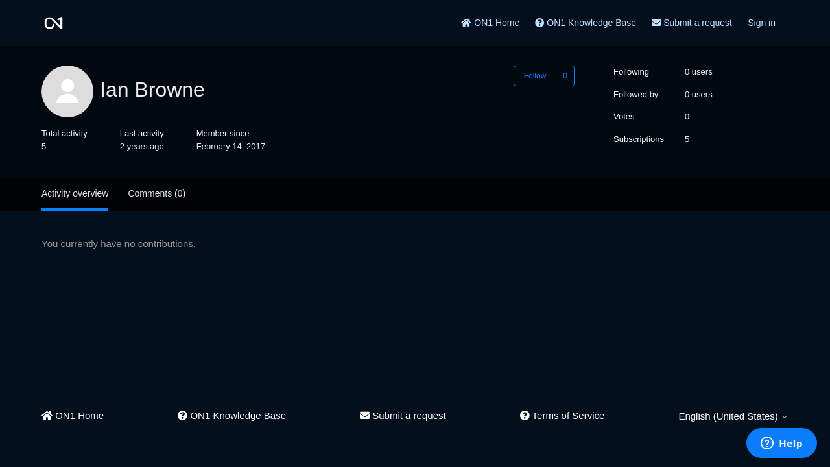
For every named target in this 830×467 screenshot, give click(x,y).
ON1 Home (490, 23)
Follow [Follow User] (535, 75)
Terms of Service (562, 415)
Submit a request (692, 23)
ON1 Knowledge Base (585, 23)
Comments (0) (156, 193)
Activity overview (75, 193)
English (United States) (733, 416)
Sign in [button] (762, 23)
